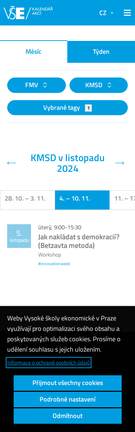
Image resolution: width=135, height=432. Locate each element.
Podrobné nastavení (67, 399)
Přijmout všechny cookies (67, 383)
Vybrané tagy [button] (67, 107)
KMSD (94, 85)
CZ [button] (103, 13)
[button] (126, 13)
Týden (101, 51)
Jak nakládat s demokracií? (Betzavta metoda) (79, 241)
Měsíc (33, 51)
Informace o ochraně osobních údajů (48, 362)
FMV (32, 85)
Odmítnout (67, 416)
